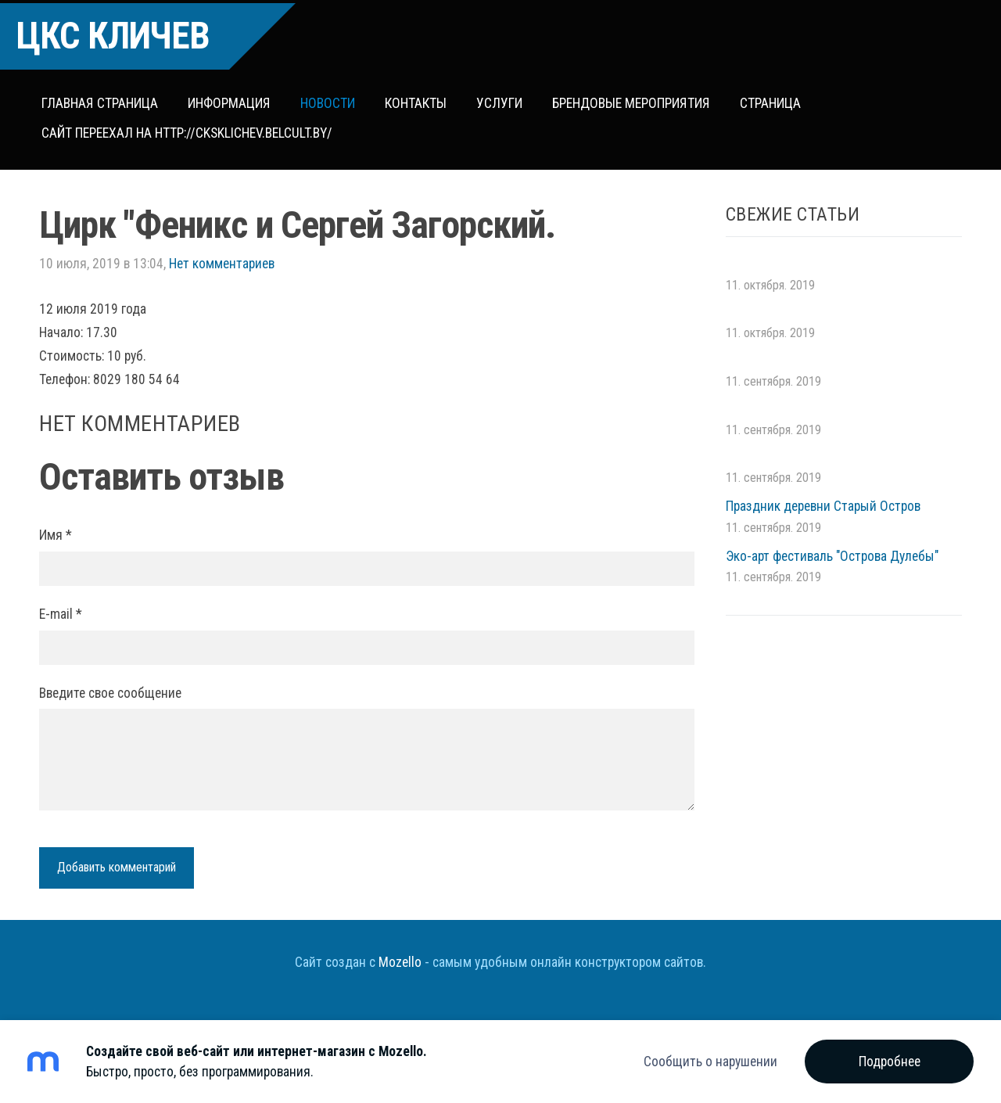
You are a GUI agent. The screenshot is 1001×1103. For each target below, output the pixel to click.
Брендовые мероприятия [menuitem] (634, 100)
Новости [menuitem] (330, 100)
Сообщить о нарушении (710, 1061)
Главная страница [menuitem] (103, 100)
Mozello (400, 955)
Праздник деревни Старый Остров (823, 499)
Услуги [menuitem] (502, 100)
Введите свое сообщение (110, 686)
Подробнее (889, 1061)
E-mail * (60, 607)
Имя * (55, 529)
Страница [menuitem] (773, 100)
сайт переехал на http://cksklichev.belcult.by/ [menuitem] (190, 130)
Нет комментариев (221, 256)
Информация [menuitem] (232, 100)
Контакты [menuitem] (419, 100)
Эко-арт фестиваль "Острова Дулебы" (832, 549)
